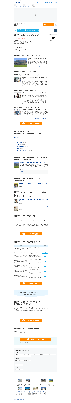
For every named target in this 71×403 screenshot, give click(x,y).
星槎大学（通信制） (20, 25)
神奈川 (30, 6)
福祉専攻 (18, 148)
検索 (37, 2)
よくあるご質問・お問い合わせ (53, 0)
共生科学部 (16, 137)
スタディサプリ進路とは (41, 0)
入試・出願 (55, 5)
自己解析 (21, 5)
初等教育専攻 (19, 144)
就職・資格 (30, 30)
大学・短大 (36, 5)
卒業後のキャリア (26, 30)
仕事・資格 (27, 5)
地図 (45, 252)
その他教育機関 (44, 5)
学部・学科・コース (34, 66)
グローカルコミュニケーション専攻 (22, 150)
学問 (30, 5)
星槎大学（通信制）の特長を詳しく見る (41, 118)
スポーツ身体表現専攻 (20, 146)
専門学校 (40, 5)
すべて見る (46, 315)
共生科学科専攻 (19, 142)
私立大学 (28, 6)
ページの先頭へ (55, 374)
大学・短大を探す (24, 6)
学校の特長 (33, 354)
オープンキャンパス (50, 5)
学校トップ (15, 30)
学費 (49, 354)
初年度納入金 (46, 66)
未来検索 (18, 5)
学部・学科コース (19, 30)
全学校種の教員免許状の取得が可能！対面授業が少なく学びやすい (33, 162)
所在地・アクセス (41, 66)
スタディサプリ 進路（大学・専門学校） (18, 6)
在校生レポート (23, 30)
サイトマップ (46, 0)
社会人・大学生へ (55, 30)
